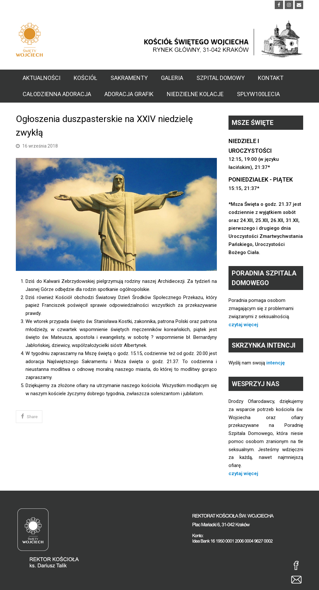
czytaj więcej (243, 325)
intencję (275, 363)
